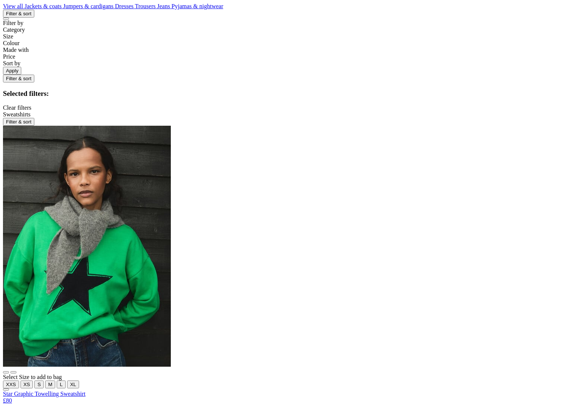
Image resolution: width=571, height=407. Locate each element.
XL (73, 384)
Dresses (125, 6)
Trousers (146, 6)
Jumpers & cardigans (89, 6)
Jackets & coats (44, 6)
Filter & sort (18, 13)
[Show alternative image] (13, 372)
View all (14, 6)
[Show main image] (6, 372)
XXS (11, 384)
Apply (12, 70)
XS (26, 384)
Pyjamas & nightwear (197, 6)
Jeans (164, 6)
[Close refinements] (6, 19)
